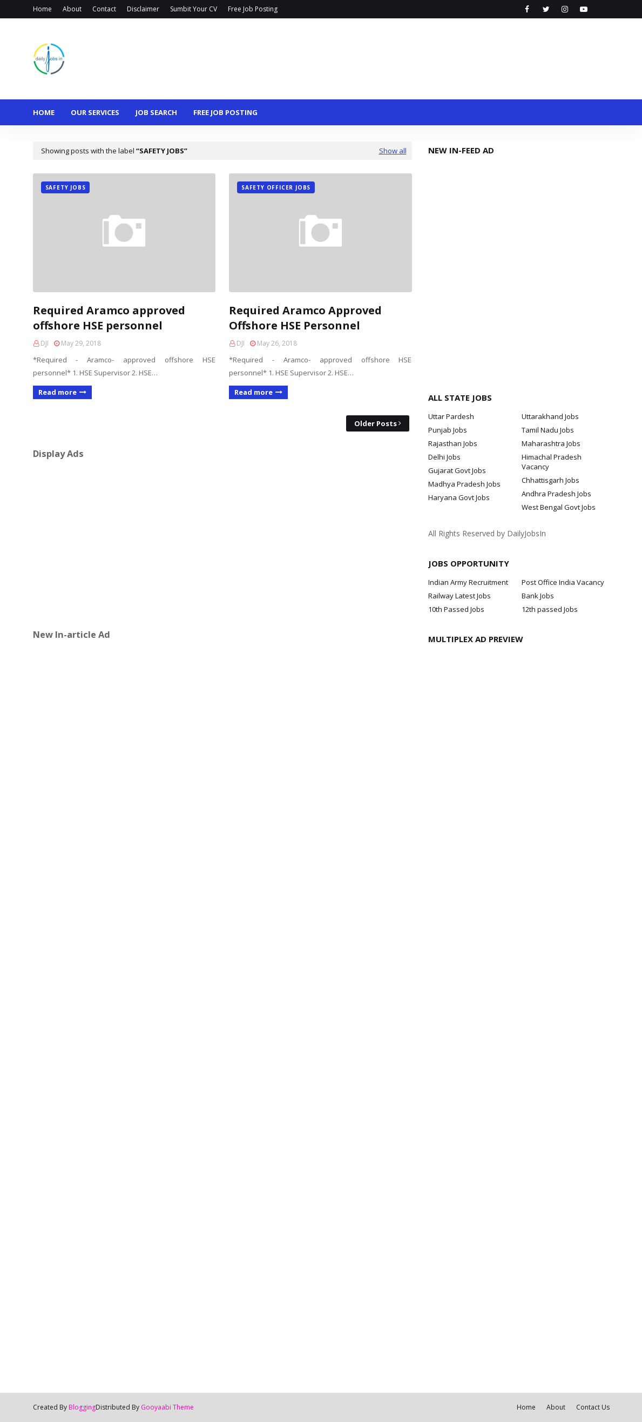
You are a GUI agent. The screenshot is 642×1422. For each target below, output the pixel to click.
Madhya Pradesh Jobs (464, 484)
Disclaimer (143, 9)
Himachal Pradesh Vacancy (552, 461)
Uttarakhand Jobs (550, 416)
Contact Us (593, 1407)
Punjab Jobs (447, 430)
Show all (393, 151)
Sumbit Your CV (193, 9)
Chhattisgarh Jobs (550, 480)
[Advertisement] (222, 543)
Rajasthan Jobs (452, 443)
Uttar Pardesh (451, 416)
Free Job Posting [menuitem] (225, 112)
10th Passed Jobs (456, 609)
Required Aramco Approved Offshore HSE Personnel (305, 318)
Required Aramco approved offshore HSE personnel (109, 318)
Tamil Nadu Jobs (548, 430)
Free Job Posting (253, 9)
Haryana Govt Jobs (459, 497)
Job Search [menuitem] (156, 112)
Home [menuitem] (44, 112)
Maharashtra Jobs (551, 443)
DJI (44, 343)
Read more (57, 392)
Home (42, 9)
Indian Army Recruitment (468, 582)
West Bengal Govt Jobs (559, 507)
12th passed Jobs (550, 609)
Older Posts (375, 423)
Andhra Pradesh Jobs (556, 493)
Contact (104, 9)
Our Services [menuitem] (95, 112)
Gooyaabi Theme (167, 1407)
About (72, 9)
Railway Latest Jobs (459, 596)
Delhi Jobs (444, 457)
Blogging (82, 1407)
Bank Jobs (538, 596)
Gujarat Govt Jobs (457, 470)
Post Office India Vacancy (563, 582)
